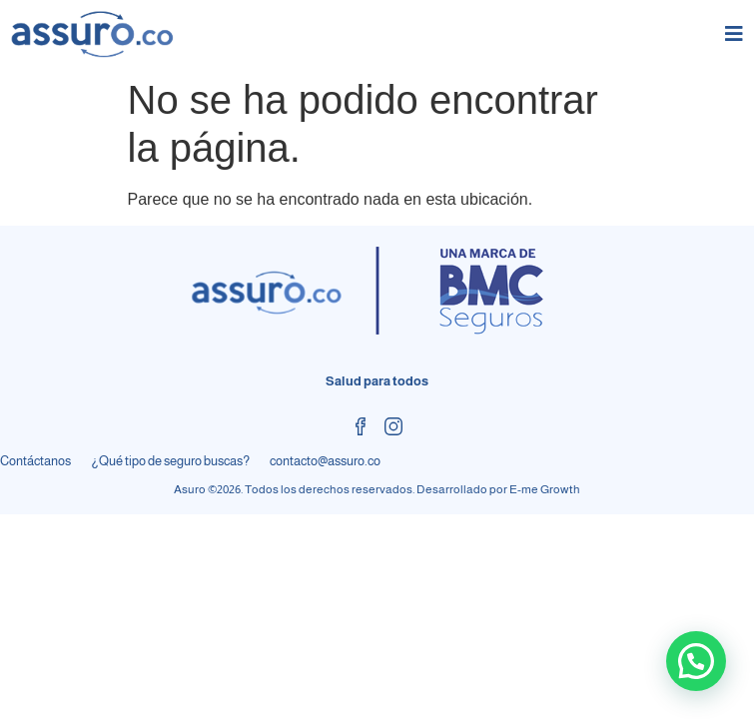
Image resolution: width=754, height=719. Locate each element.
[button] (696, 661)
